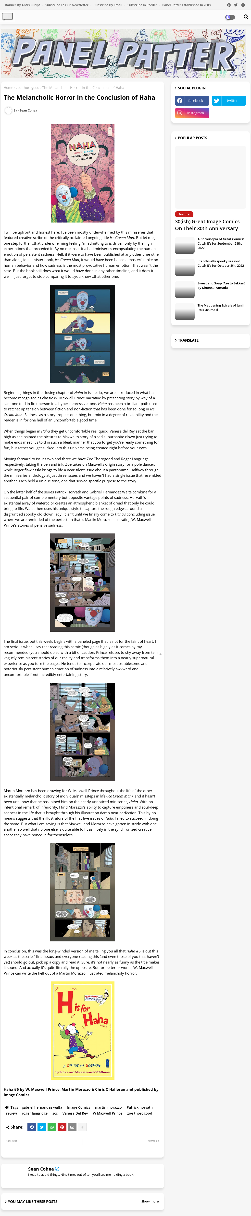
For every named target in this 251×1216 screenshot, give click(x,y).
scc (55, 1113)
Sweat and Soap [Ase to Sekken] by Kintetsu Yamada (221, 285)
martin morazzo (108, 1107)
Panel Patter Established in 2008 (186, 5)
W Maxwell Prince (107, 1113)
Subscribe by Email (108, 5)
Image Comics (78, 1107)
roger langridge (35, 1113)
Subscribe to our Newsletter (67, 5)
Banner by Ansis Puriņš (23, 5)
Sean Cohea (41, 1169)
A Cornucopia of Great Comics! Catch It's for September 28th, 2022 (221, 243)
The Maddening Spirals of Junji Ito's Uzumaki (221, 307)
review (11, 1113)
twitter (232, 100)
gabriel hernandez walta (42, 1107)
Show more (150, 1201)
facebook (195, 100)
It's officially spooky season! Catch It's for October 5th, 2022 (221, 263)
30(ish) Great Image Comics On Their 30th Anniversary (207, 225)
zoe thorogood (27, 87)
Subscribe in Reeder (142, 5)
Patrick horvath (140, 1107)
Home (8, 87)
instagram (195, 113)
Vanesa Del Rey (75, 1113)
